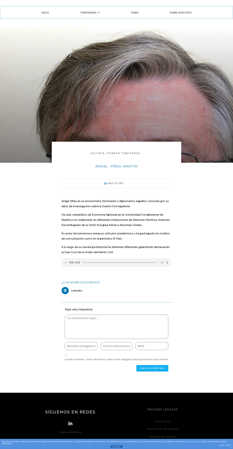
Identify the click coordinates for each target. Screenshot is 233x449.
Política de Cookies (162, 436)
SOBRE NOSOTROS (181, 12)
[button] (73, 290)
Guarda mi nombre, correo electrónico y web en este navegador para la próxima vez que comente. (116, 359)
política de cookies (193, 441)
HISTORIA (97, 153)
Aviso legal (163, 421)
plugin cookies (225, 445)
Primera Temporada (123, 153)
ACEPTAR (116, 447)
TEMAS (135, 12)
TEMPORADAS (90, 12)
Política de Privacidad (162, 429)
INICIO (45, 12)
